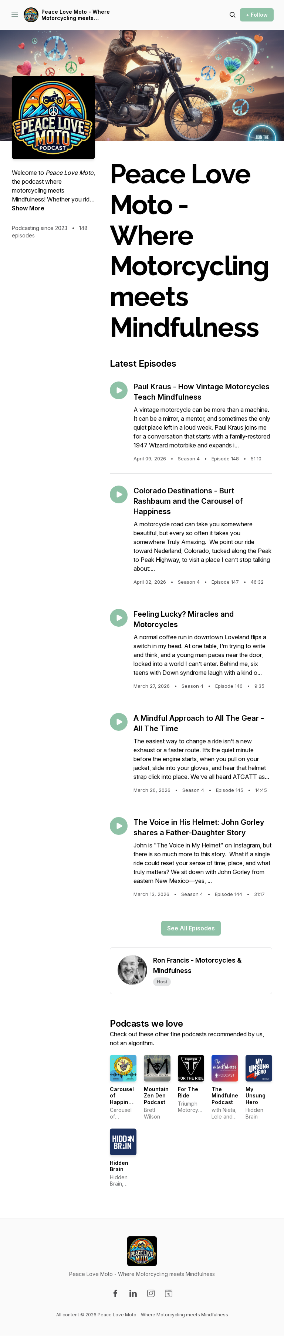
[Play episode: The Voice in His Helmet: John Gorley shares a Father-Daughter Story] (119, 826)
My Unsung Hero (256, 1095)
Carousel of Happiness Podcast (124, 1099)
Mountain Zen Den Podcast (156, 1095)
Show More (28, 208)
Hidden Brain (119, 1166)
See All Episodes (191, 928)
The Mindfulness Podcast (228, 1095)
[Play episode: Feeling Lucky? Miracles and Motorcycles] (119, 618)
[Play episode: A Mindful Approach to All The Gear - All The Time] (119, 722)
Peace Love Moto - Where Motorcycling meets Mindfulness (75, 15)
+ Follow (257, 14)
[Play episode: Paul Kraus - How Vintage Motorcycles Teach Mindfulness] (119, 390)
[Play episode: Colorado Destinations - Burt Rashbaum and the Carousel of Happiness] (119, 494)
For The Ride (188, 1092)
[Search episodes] (233, 14)
